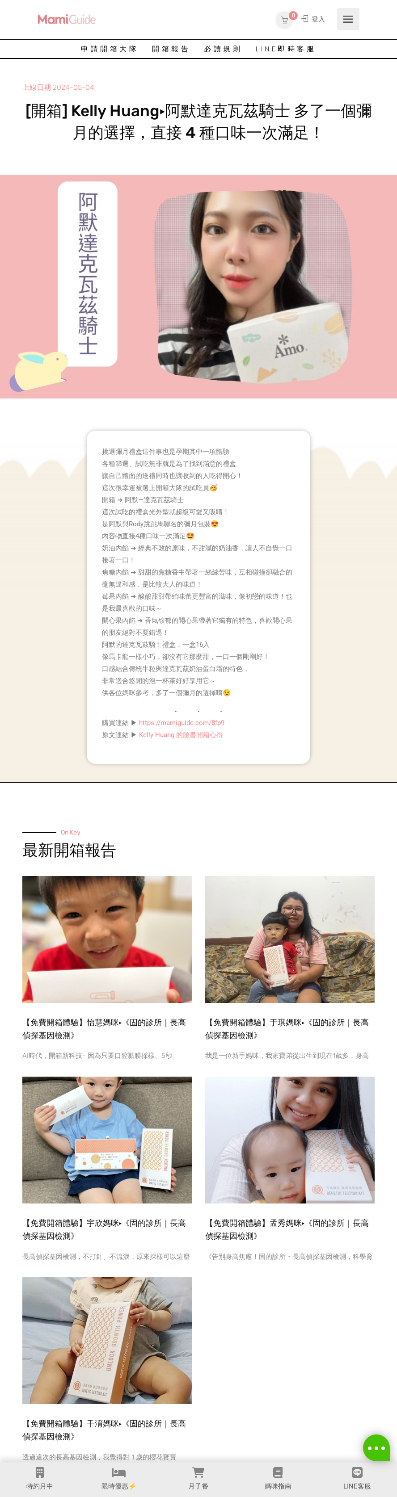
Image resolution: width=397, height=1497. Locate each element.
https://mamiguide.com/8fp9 (181, 723)
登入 (312, 19)
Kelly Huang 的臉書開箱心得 (181, 735)
